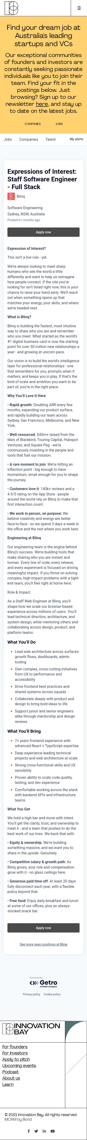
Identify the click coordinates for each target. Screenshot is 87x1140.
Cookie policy (52, 994)
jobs (8, 139)
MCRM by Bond (18, 1120)
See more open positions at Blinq (43, 944)
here (42, 104)
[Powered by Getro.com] (44, 982)
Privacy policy (31, 994)
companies (28, 139)
